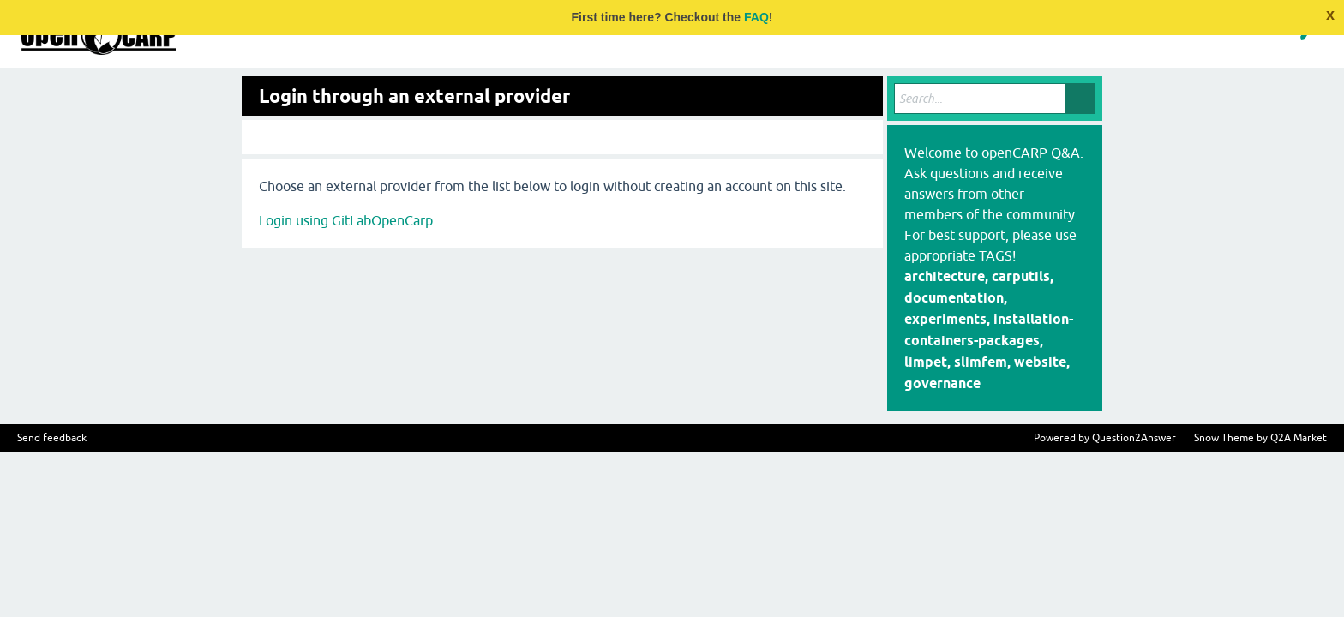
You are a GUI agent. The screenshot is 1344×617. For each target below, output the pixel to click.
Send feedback (52, 438)
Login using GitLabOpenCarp (346, 220)
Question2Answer (1134, 438)
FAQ (756, 17)
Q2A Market (1298, 438)
